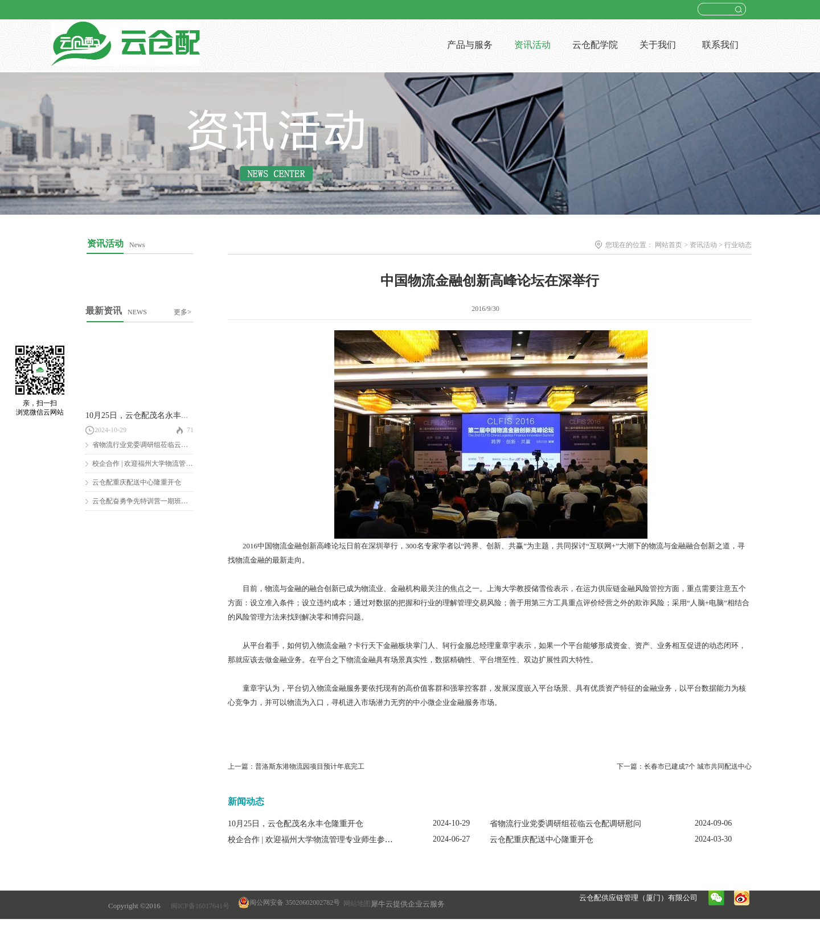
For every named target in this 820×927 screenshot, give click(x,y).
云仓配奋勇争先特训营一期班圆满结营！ (153, 501)
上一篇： (296, 766)
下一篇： (684, 766)
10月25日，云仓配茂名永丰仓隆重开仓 (153, 415)
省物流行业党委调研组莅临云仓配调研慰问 (157, 445)
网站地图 (355, 904)
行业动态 (738, 245)
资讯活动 (703, 245)
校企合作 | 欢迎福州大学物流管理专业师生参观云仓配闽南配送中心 (346, 839)
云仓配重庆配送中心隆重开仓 (136, 482)
